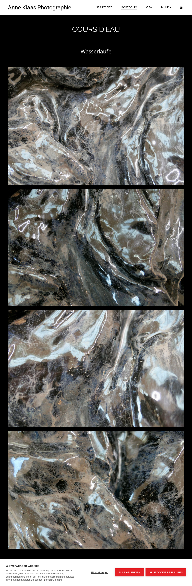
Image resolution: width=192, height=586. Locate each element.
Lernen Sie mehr (53, 579)
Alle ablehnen (129, 572)
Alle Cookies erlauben (166, 572)
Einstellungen (99, 572)
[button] (181, 7)
